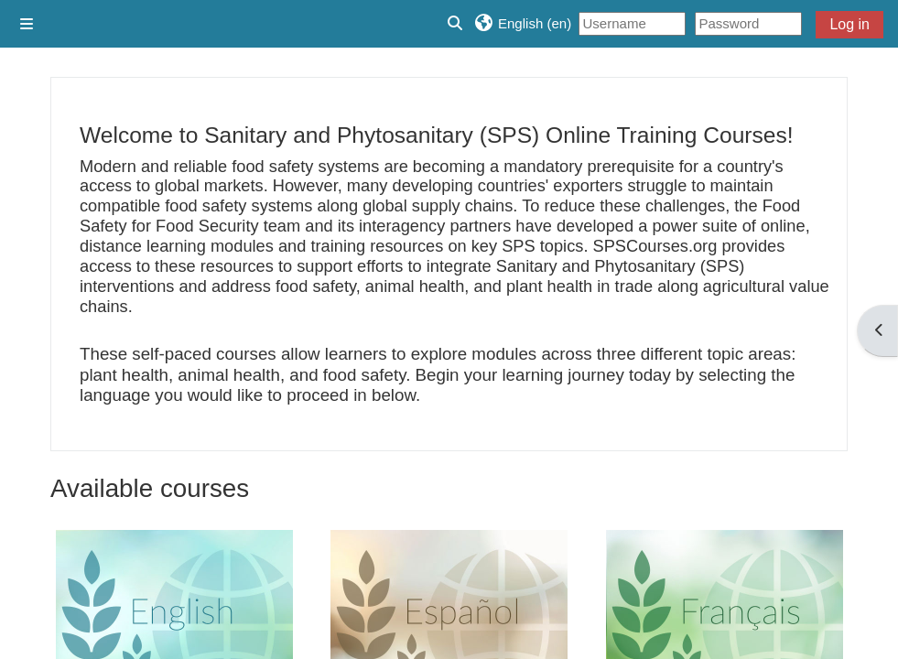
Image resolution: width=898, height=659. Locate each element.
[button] (522, 23)
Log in (849, 24)
